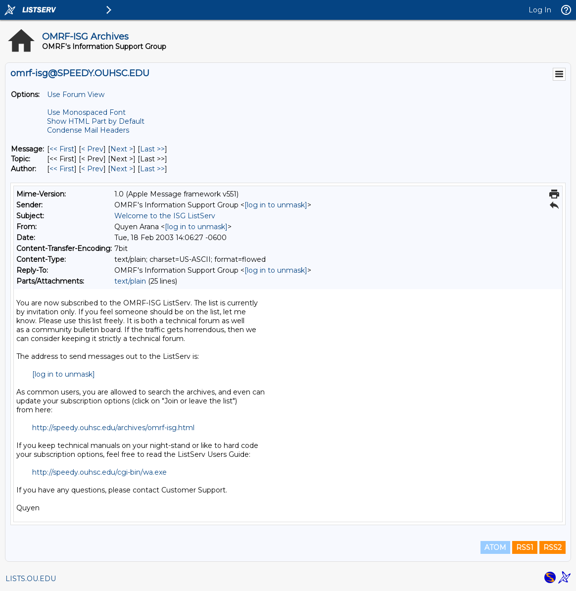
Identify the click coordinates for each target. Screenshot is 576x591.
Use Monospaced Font (86, 112)
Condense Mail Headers (88, 130)
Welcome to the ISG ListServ (164, 215)
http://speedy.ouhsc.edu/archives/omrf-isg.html (113, 427)
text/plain (130, 281)
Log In (539, 9)
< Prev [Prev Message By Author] (92, 168)
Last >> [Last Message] (152, 149)
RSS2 (552, 547)
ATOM (495, 547)
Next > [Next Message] (121, 149)
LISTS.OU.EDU (30, 578)
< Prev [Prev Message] (92, 149)
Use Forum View (75, 94)
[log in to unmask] (275, 204)
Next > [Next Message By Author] (121, 168)
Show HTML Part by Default (95, 121)
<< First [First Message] (61, 149)
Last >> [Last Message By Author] (152, 168)
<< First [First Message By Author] (61, 168)
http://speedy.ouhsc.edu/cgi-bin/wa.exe (99, 472)
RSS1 (524, 547)
